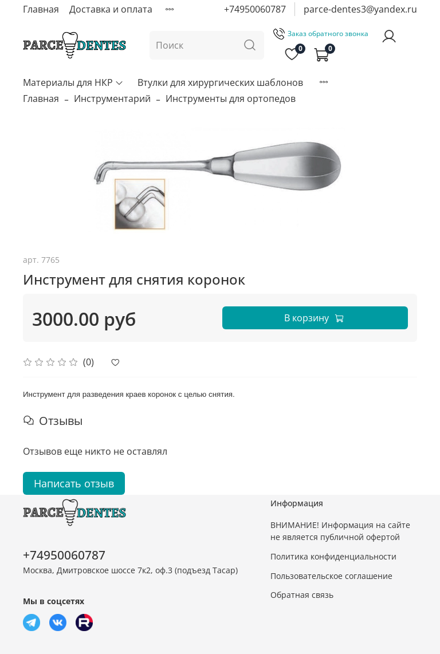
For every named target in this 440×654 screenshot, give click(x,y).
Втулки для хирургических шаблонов (220, 82)
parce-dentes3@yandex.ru (360, 9)
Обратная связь (301, 594)
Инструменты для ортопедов (231, 98)
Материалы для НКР (73, 82)
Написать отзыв (74, 483)
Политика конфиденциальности (333, 556)
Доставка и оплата (110, 9)
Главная (41, 9)
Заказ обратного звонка (320, 33)
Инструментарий (112, 98)
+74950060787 (255, 9)
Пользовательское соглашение (331, 575)
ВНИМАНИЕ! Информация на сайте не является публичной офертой (340, 531)
